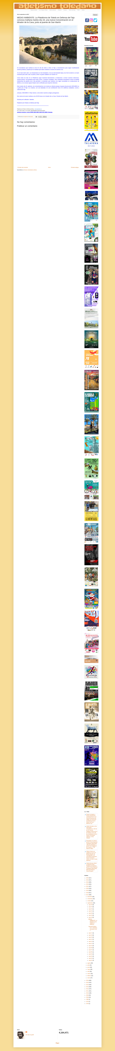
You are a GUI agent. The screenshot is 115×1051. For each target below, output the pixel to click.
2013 (87, 986)
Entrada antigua (75, 167)
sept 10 (91, 945)
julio (88, 965)
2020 (87, 888)
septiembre (90, 903)
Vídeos (83, 10)
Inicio (49, 167)
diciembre (89, 896)
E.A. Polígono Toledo (43, 10)
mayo (88, 969)
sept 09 (91, 947)
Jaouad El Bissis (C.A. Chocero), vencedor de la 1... (92, 928)
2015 (87, 982)
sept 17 (91, 933)
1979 (87, 1001)
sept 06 (91, 952)
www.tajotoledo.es (38, 109)
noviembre (90, 898)
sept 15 (91, 937)
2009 (87, 995)
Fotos (78, 10)
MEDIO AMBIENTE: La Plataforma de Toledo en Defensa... (92, 922)
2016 (87, 980)
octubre (89, 900)
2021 (87, 886)
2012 (87, 988)
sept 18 (91, 917)
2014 (87, 984)
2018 (87, 892)
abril (88, 971)
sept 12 (91, 941)
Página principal (34, 10)
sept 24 (91, 906)
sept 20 (91, 913)
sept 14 (91, 939)
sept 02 (91, 958)
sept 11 (91, 943)
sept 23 (91, 909)
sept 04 (91, 954)
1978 (87, 1003)
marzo (89, 973)
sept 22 (91, 911)
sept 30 (91, 904)
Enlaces (65, 10)
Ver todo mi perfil (30, 1034)
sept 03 (91, 956)
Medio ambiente (53, 10)
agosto (89, 963)
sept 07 (91, 949)
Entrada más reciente (23, 167)
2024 (87, 880)
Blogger (57, 1043)
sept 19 (91, 915)
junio (88, 967)
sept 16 (91, 935)
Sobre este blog (72, 10)
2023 (87, 882)
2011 (87, 991)
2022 (87, 884)
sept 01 (91, 960)
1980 (87, 999)
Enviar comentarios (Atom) (30, 170)
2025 (87, 878)
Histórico (60, 10)
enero (88, 977)
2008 (87, 997)
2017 (87, 894)
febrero (89, 975)
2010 (87, 993)
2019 (87, 890)
